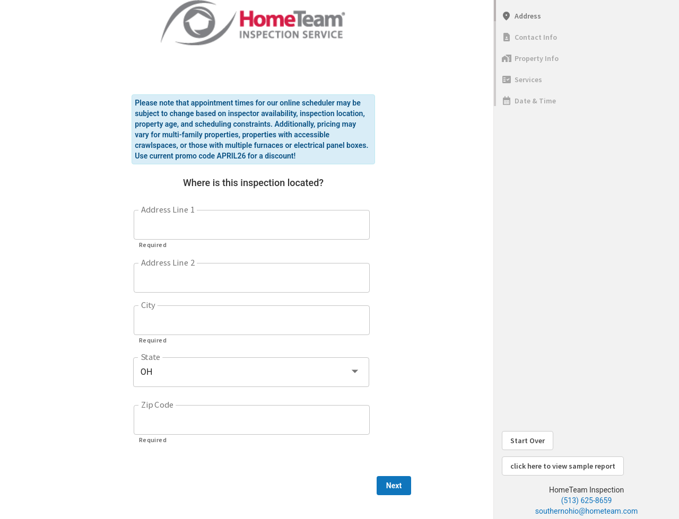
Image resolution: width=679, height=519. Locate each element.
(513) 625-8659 (586, 500)
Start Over (527, 440)
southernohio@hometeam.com (586, 511)
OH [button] (147, 372)
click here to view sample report (562, 466)
